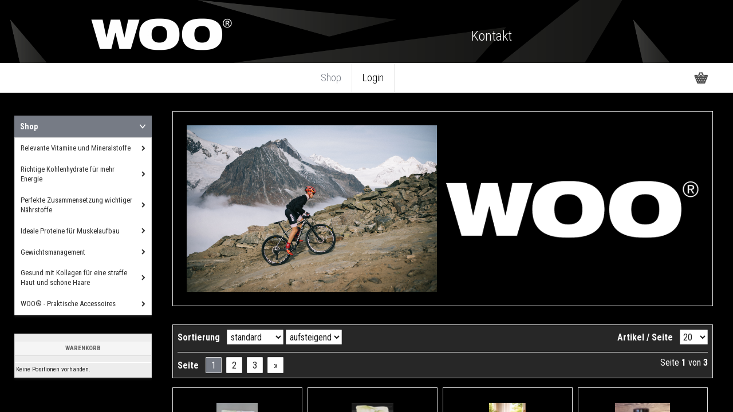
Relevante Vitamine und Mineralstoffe (76, 148)
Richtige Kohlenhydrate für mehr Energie (68, 174)
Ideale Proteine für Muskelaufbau (70, 231)
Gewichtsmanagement (53, 252)
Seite (188, 365)
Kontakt (491, 36)
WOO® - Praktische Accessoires (68, 303)
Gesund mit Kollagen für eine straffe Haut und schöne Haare (74, 277)
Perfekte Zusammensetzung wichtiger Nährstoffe (76, 205)
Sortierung (199, 337)
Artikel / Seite (645, 337)
